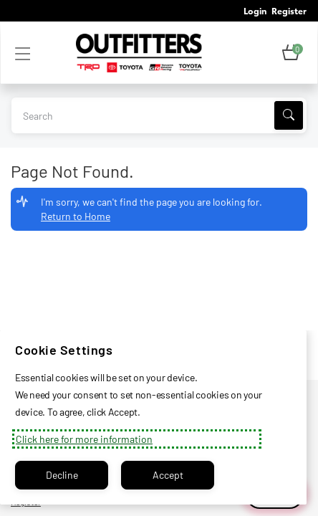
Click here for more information (84, 439)
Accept (168, 475)
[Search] (288, 115)
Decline (62, 475)
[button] (291, 53)
